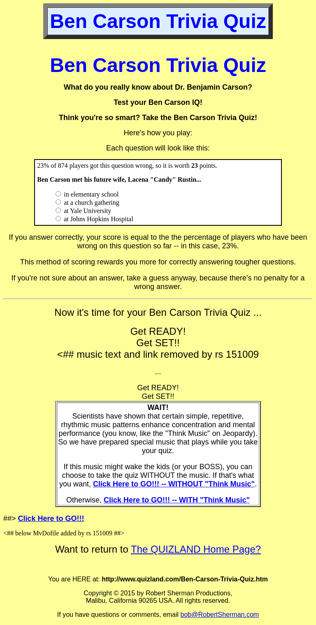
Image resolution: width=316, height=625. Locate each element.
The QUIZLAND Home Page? (196, 549)
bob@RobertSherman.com (220, 614)
